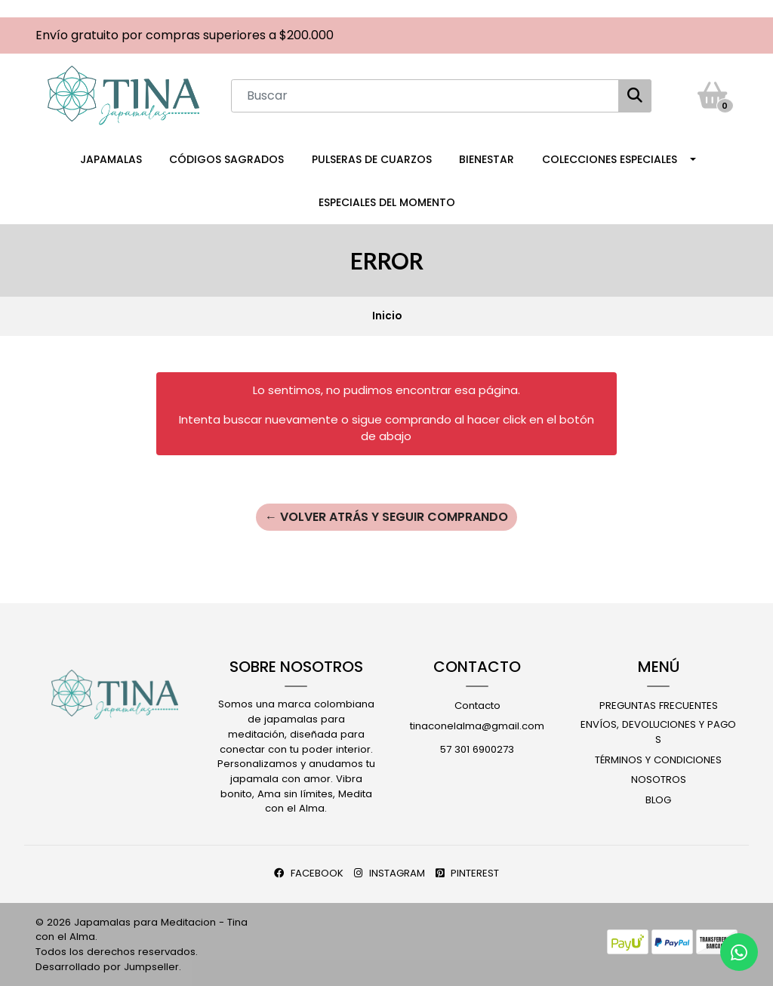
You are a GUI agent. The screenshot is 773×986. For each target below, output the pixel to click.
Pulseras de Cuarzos (372, 159)
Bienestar (486, 159)
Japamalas (111, 159)
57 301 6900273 (477, 749)
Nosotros (658, 779)
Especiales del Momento (387, 202)
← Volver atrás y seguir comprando (386, 516)
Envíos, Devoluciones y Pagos (658, 732)
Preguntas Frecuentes (658, 705)
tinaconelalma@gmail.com (477, 726)
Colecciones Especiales (609, 159)
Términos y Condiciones (658, 760)
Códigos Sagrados (226, 159)
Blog (658, 800)
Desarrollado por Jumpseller (107, 967)
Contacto (477, 705)
